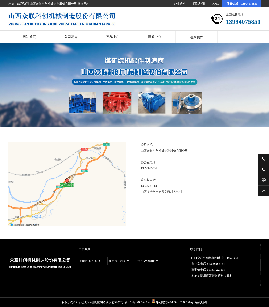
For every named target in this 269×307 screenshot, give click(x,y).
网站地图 (199, 3)
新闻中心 (154, 37)
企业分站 (180, 3)
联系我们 (196, 37)
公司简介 (71, 37)
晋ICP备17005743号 (137, 302)
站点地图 (201, 302)
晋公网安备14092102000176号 (173, 302)
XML (215, 3)
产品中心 (113, 37)
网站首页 (29, 37)
